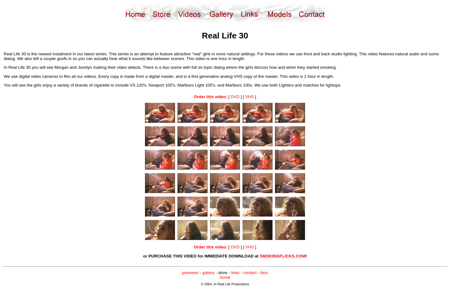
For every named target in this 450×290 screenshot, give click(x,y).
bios (264, 272)
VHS (249, 96)
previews (190, 272)
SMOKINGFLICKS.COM (283, 256)
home (225, 277)
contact (250, 272)
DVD (235, 96)
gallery (208, 272)
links (235, 272)
